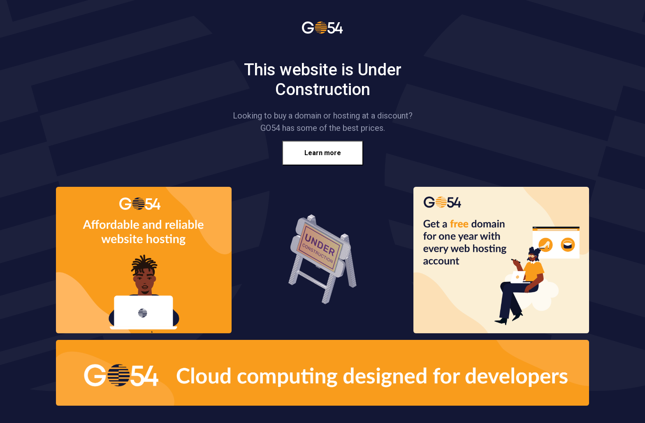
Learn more (322, 153)
